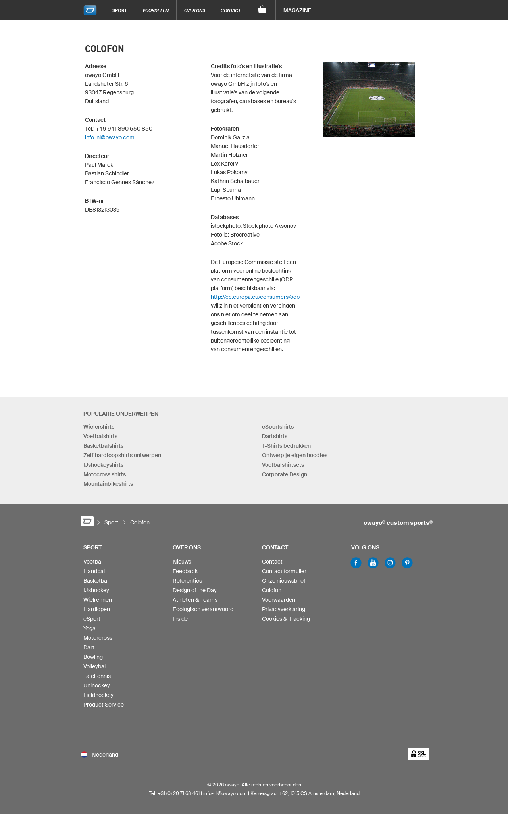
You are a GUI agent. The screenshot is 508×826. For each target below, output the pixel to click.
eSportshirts (278, 427)
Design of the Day (195, 590)
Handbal (94, 571)
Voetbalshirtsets (283, 465)
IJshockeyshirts (103, 465)
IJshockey (96, 590)
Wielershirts (98, 427)
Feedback (185, 571)
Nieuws (182, 561)
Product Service (103, 704)
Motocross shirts (104, 474)
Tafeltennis (97, 676)
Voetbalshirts (100, 436)
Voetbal (92, 561)
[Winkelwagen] (262, 10)
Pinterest (407, 563)
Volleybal (94, 666)
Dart (88, 647)
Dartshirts (274, 436)
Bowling (93, 657)
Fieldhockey (98, 695)
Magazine (297, 10)
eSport (91, 619)
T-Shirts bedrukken (286, 446)
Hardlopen (96, 609)
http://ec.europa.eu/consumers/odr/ (255, 297)
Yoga (89, 628)
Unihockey (96, 685)
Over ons (194, 10)
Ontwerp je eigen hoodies (294, 455)
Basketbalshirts (103, 446)
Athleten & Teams (195, 600)
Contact (231, 10)
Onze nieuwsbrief (283, 581)
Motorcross (97, 638)
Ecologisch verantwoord (203, 609)
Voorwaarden (278, 600)
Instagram (390, 563)
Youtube (373, 563)
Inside (180, 619)
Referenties (187, 581)
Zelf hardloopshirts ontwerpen (122, 455)
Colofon (271, 590)
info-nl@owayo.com (110, 137)
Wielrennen (97, 600)
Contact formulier (284, 571)
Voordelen (155, 10)
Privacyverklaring (283, 609)
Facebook (356, 563)
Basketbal (95, 581)
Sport (119, 10)
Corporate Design (284, 474)
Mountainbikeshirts (108, 484)
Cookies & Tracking (286, 619)
